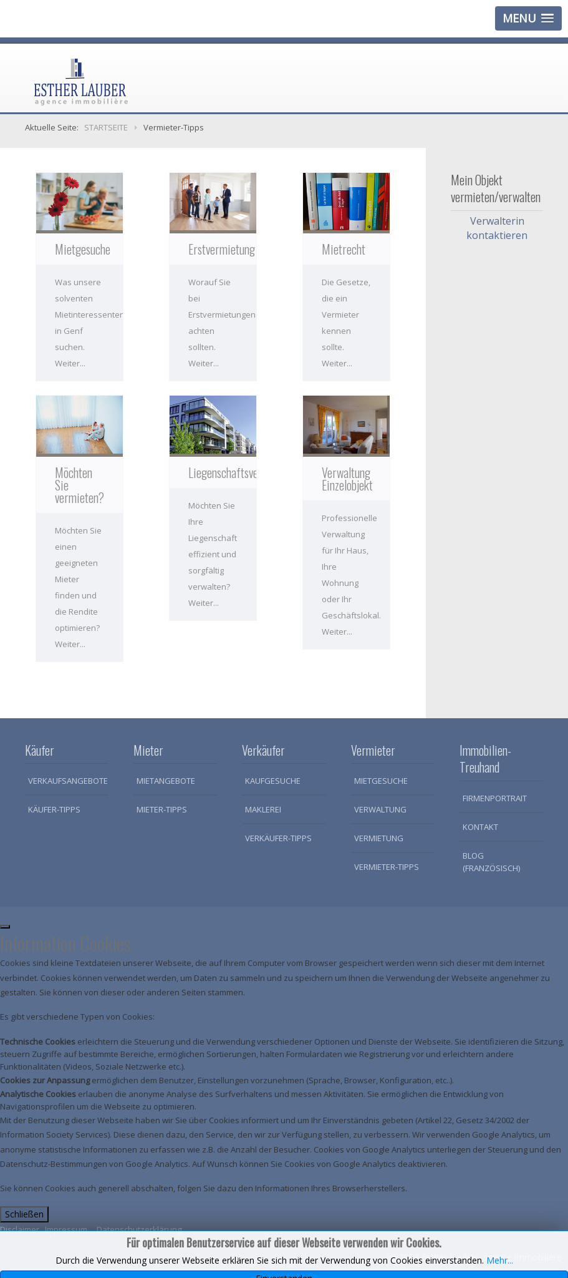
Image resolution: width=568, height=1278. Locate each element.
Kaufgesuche (273, 780)
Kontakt (480, 826)
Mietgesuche (381, 780)
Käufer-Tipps (54, 809)
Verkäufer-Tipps (278, 838)
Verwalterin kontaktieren (496, 228)
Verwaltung (380, 809)
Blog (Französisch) (491, 862)
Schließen (24, 1214)
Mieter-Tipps (162, 809)
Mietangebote (166, 780)
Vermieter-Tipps (386, 866)
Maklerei (263, 809)
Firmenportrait (495, 798)
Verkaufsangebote (68, 780)
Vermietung (378, 838)
